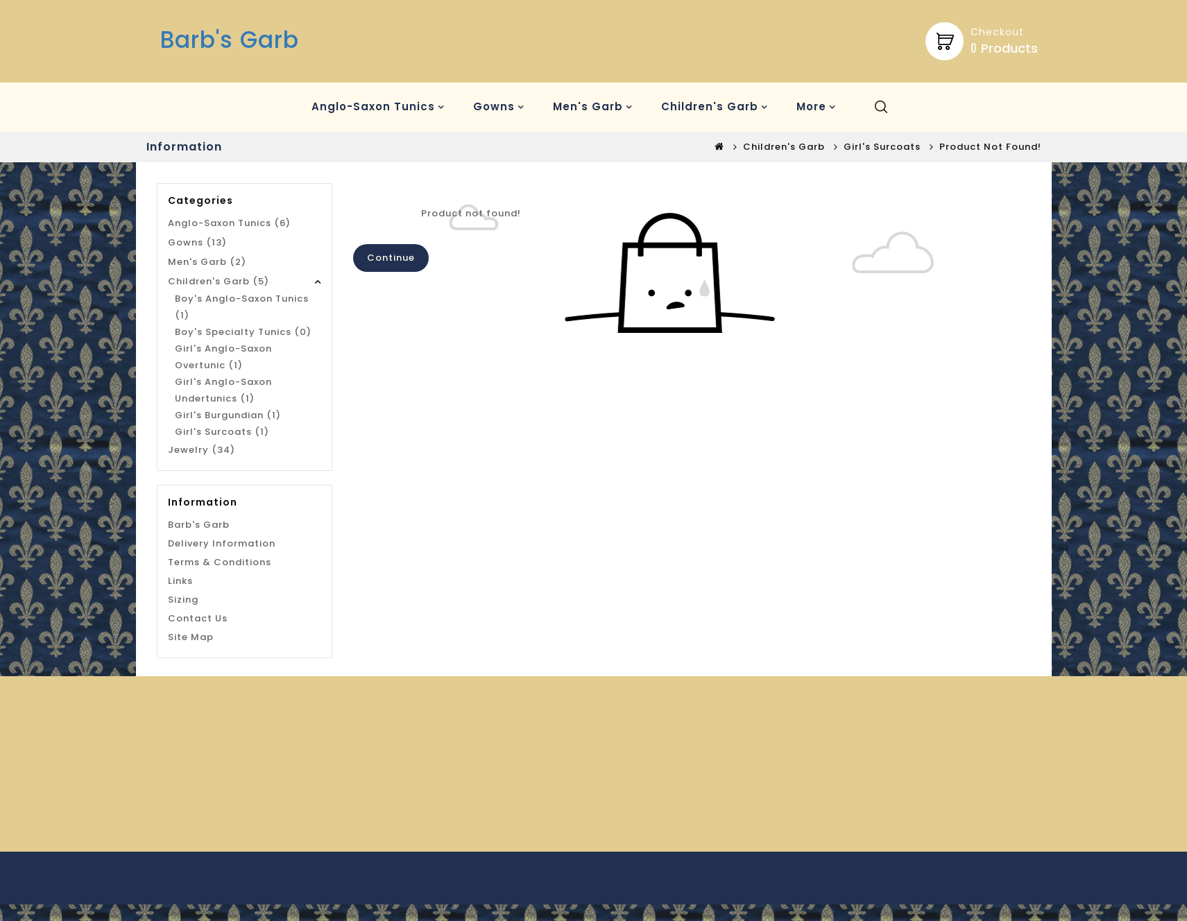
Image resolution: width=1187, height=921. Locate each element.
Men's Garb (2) (207, 261)
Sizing (183, 599)
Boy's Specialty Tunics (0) (243, 331)
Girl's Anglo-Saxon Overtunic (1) (223, 357)
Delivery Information (221, 543)
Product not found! (990, 146)
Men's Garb (588, 106)
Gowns (494, 106)
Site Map (191, 637)
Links (180, 580)
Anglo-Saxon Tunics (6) (229, 223)
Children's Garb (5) (218, 281)
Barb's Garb (229, 40)
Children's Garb (709, 106)
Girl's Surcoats (882, 146)
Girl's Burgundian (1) (228, 415)
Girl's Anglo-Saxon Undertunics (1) (223, 390)
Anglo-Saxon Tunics (373, 106)
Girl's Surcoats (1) (222, 431)
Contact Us (198, 618)
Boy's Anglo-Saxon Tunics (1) (242, 307)
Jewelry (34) (201, 449)
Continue (391, 257)
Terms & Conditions (219, 562)
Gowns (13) (197, 242)
